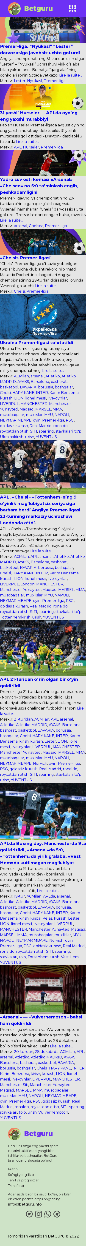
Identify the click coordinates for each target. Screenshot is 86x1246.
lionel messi (35, 398)
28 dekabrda (46, 1051)
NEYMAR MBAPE (15, 420)
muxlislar (34, 415)
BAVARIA (28, 387)
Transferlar (16, 1186)
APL (17, 147)
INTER (42, 393)
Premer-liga (55, 81)
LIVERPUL (9, 404)
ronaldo (60, 426)
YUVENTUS (46, 437)
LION (19, 398)
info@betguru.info (25, 1204)
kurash (6, 398)
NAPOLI (62, 415)
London (27, 584)
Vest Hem (70, 957)
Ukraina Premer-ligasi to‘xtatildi (36, 342)
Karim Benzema (64, 393)
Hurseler (31, 147)
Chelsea (36, 226)
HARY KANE (23, 393)
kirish (24, 741)
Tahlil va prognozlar (23, 1180)
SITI (33, 431)
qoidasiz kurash (14, 426)
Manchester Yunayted (20, 589)
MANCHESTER (33, 404)
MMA (57, 409)
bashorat (59, 381)
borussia (45, 387)
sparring (46, 431)
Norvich (40, 763)
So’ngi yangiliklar (21, 1175)
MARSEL (43, 409)
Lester (19, 81)
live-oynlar (57, 398)
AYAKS (23, 381)
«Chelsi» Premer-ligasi (25, 257)
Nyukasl (34, 81)
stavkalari (64, 431)
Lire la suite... (70, 75)
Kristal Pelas (41, 918)
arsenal (20, 226)
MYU (48, 415)
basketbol (9, 387)
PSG (70, 420)
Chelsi (19, 291)
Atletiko (52, 376)
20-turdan (23, 1051)
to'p (77, 431)
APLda (49, 896)
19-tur (19, 896)
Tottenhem (38, 957)
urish (29, 437)
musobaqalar (12, 415)
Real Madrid (41, 426)
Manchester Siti (14, 1085)
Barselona (40, 381)
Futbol (13, 1169)
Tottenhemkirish (15, 617)
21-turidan (23, 719)
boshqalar (64, 387)
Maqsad (26, 409)
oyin (37, 420)
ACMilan (21, 376)
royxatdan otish (14, 431)
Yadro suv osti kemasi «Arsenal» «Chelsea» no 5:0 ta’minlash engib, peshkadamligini (39, 186)
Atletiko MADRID (31, 725)
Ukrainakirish (11, 437)
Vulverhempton (53, 1112)
